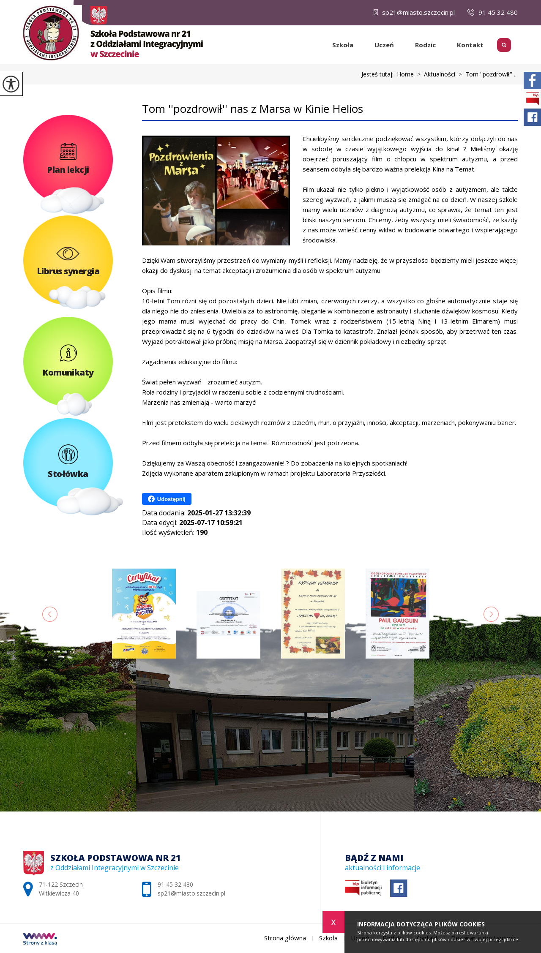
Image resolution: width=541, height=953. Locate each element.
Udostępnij (167, 499)
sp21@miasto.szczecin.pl (414, 12)
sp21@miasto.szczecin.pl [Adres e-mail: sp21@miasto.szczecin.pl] (191, 893)
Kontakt (470, 45)
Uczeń (384, 45)
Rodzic (425, 45)
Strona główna (318, 44)
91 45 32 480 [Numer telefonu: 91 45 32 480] (175, 884)
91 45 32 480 (492, 12)
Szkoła (342, 45)
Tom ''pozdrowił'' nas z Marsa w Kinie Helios (252, 108)
